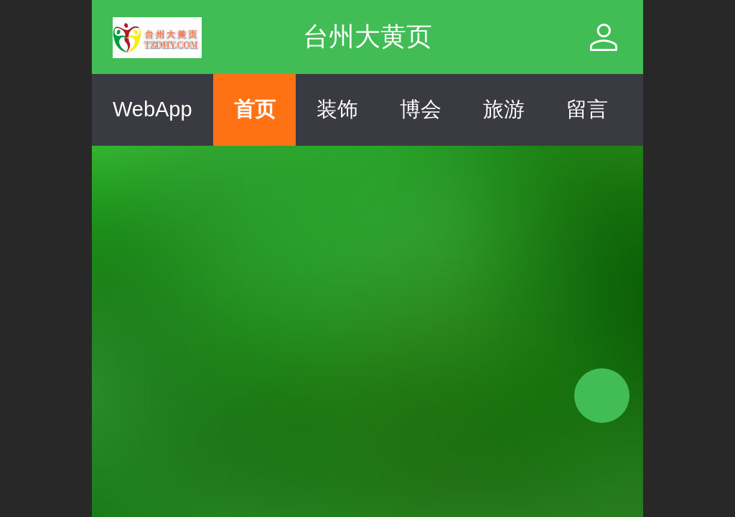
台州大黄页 (367, 36)
